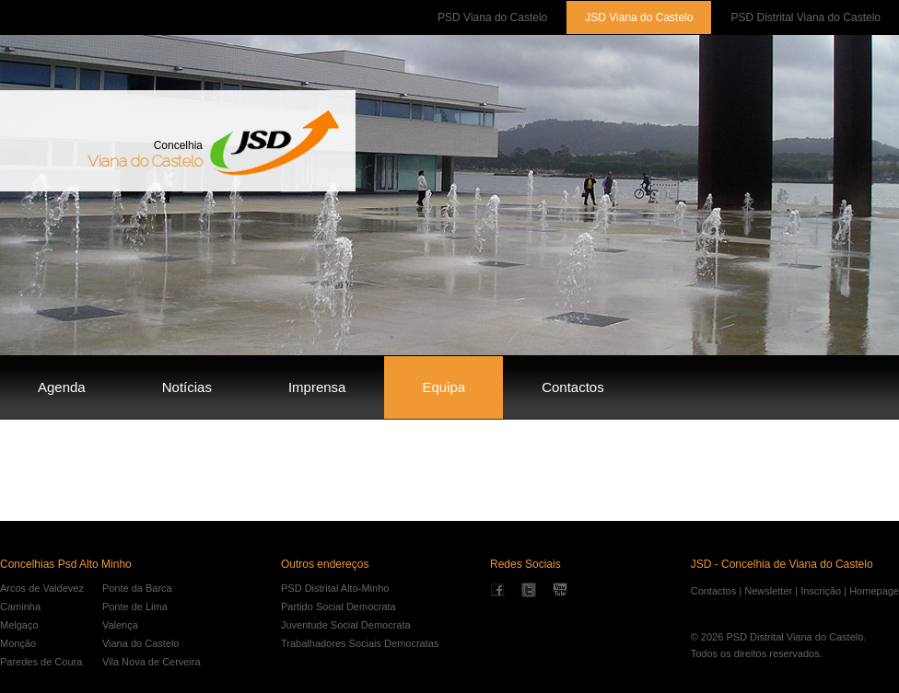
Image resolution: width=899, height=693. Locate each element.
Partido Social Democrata (338, 606)
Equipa (443, 387)
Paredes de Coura (41, 661)
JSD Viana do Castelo (639, 17)
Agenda (62, 387)
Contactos (573, 387)
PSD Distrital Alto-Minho (335, 588)
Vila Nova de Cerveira (151, 661)
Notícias (187, 387)
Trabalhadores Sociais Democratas (359, 643)
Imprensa (317, 387)
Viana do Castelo (141, 643)
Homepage (874, 590)
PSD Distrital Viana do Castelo (805, 17)
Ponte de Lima (135, 606)
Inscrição (820, 590)
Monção (18, 643)
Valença (120, 624)
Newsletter (768, 590)
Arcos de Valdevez (42, 588)
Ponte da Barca (137, 588)
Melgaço (19, 624)
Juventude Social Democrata (346, 624)
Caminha (20, 606)
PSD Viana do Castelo (492, 17)
